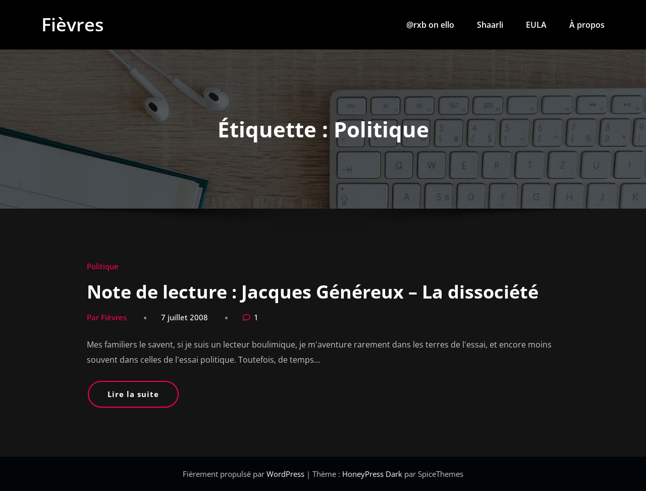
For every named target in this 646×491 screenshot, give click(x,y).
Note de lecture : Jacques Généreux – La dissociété (313, 291)
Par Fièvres (107, 317)
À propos (587, 24)
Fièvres (72, 24)
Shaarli (490, 24)
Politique (103, 266)
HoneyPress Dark (372, 474)
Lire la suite (133, 394)
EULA (536, 24)
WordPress (286, 474)
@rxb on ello (430, 24)
